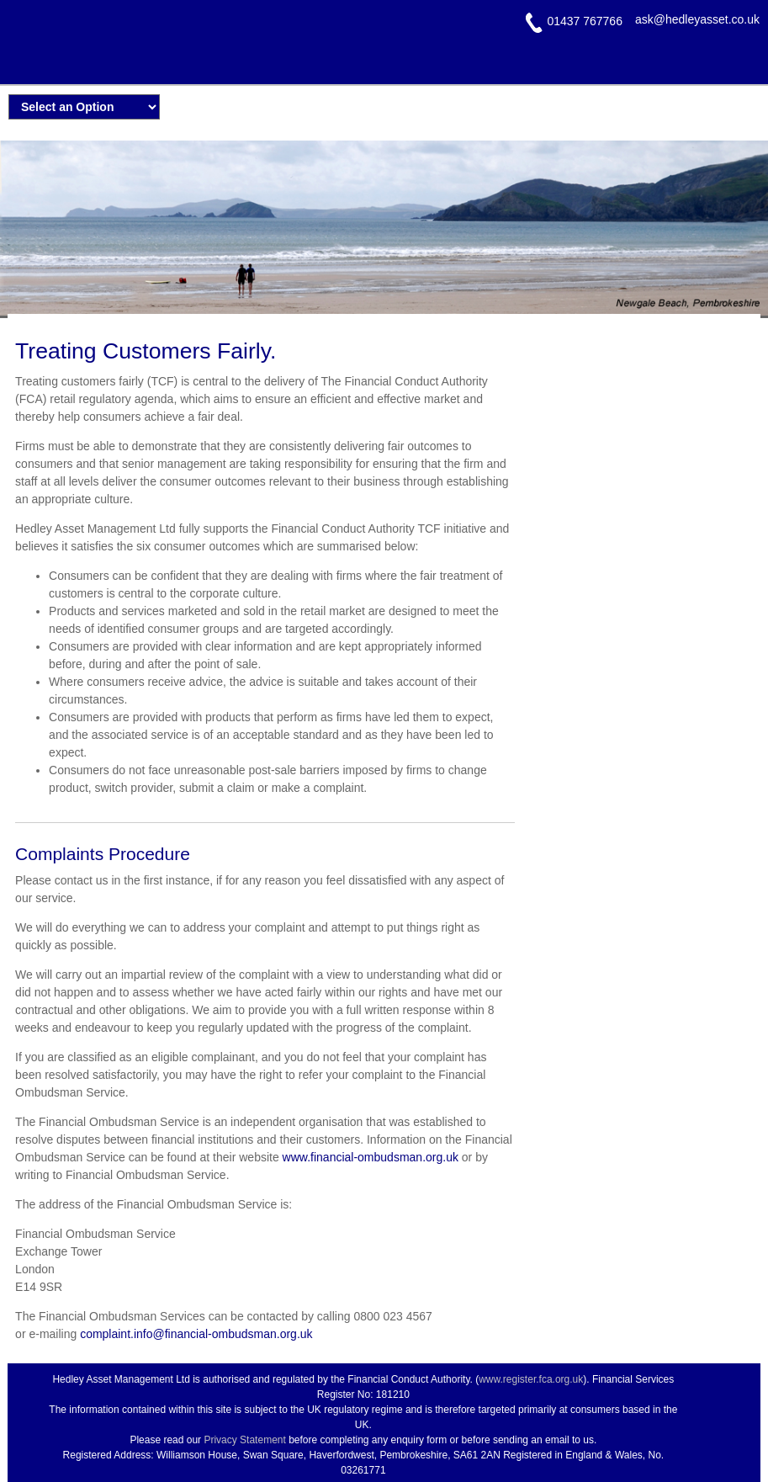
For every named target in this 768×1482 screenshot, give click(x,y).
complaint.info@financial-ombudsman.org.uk (196, 1334)
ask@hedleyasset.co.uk (697, 19)
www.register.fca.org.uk (531, 1379)
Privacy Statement (244, 1440)
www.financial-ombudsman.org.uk (370, 1157)
